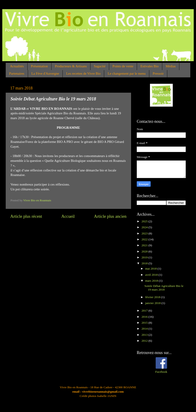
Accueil (68, 216)
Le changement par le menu (127, 73)
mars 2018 (152, 280)
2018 (145, 263)
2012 (145, 340)
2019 (145, 257)
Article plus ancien (110, 216)
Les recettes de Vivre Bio (83, 73)
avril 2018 (152, 274)
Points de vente (123, 66)
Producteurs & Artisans (71, 66)
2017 (145, 310)
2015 (145, 322)
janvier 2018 (153, 303)
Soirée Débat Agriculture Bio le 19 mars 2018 (163, 287)
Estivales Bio (149, 66)
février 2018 (153, 297)
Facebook (161, 371)
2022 (145, 239)
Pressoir (158, 73)
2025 (145, 221)
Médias (171, 66)
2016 (145, 316)
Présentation (39, 66)
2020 (145, 251)
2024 (145, 227)
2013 (145, 334)
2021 (145, 245)
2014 (145, 328)
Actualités (17, 66)
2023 (145, 233)
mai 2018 (151, 268)
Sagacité (100, 66)
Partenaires (16, 73)
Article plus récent (26, 216)
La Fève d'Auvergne (45, 73)
